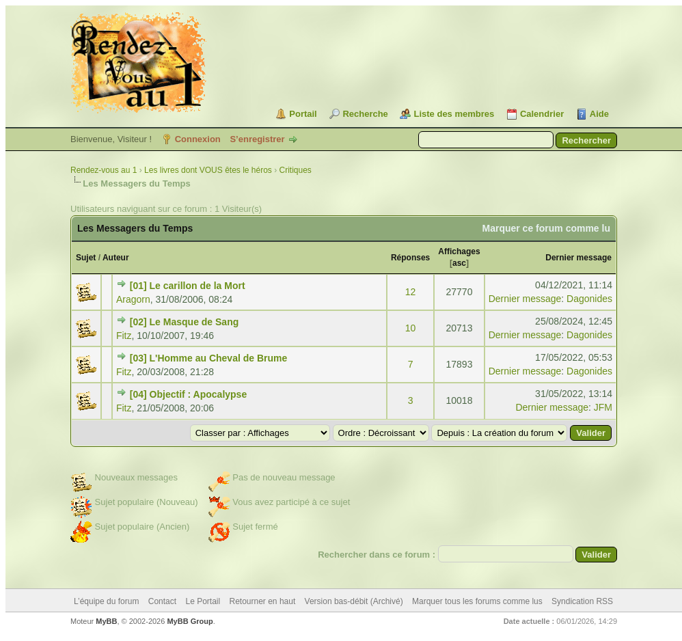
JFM (603, 407)
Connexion (198, 139)
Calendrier (542, 114)
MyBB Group (190, 621)
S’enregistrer (257, 139)
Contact (162, 601)
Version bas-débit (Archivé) (354, 601)
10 (410, 328)
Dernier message (578, 257)
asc (459, 263)
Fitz (124, 335)
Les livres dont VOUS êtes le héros (208, 170)
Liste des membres (453, 114)
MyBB (106, 621)
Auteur (116, 257)
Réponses (410, 257)
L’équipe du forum (106, 601)
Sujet (86, 257)
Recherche (364, 114)
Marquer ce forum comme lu (546, 228)
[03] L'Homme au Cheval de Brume (209, 358)
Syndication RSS (582, 601)
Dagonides (589, 298)
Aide (599, 114)
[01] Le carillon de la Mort (187, 285)
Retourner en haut (263, 601)
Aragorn (133, 299)
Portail (302, 114)
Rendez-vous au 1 (103, 170)
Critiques (295, 170)
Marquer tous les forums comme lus (477, 601)
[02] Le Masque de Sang (184, 321)
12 (410, 291)
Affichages (459, 251)
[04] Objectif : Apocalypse (188, 394)
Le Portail (202, 601)
